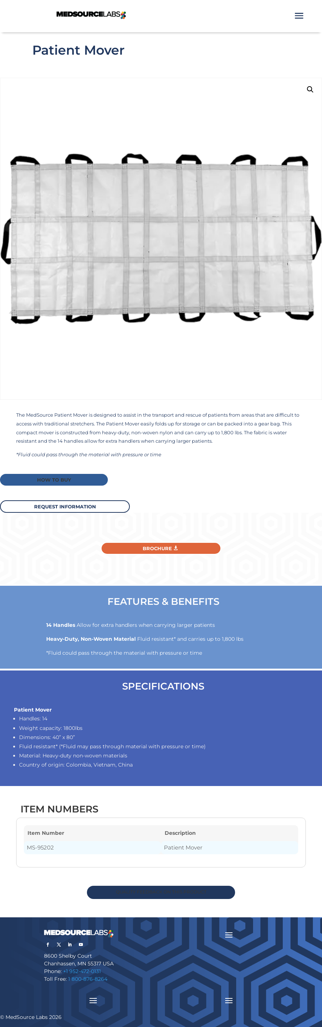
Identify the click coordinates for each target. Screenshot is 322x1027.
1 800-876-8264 (87, 978)
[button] (310, 89)
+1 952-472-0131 (82, 971)
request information (68, 506)
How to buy (53, 479)
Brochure (157, 548)
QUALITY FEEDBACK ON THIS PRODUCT (161, 891)
